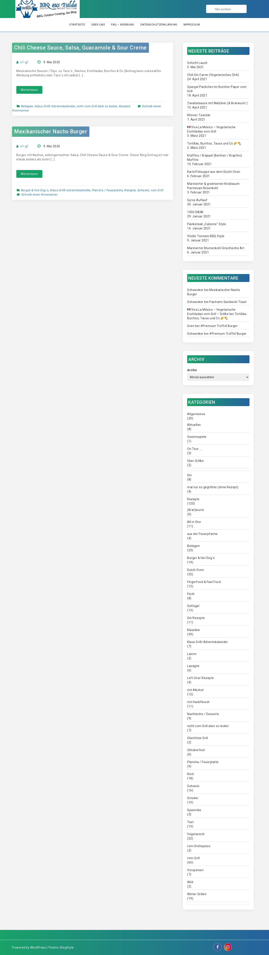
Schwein (143, 190)
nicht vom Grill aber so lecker (96, 106)
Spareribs (194, 810)
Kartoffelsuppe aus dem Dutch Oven (213, 171)
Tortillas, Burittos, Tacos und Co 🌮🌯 (214, 143)
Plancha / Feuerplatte (107, 190)
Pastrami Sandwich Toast (228, 302)
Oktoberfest (196, 750)
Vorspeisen (195, 870)
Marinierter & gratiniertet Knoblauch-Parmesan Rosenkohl (214, 186)
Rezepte (124, 106)
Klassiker (193, 630)
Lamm (191, 654)
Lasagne (193, 666)
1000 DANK (195, 212)
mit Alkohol (195, 690)
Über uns (98, 24)
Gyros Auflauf (197, 200)
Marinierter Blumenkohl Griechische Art (215, 248)
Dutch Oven (195, 570)
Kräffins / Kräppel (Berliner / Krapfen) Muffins (214, 157)
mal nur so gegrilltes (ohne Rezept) (212, 487)
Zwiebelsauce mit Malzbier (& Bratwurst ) (217, 103)
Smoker (193, 798)
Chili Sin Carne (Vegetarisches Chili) (213, 75)
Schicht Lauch (197, 63)
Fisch (191, 594)
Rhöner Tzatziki (198, 115)
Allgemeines (196, 414)
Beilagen (27, 106)
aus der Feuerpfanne (202, 534)
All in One (194, 522)
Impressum (191, 24)
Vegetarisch (196, 834)
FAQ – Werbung (122, 24)
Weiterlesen (29, 90)
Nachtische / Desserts (203, 714)
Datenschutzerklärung (158, 24)
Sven (190, 326)
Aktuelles (194, 424)
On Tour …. (194, 448)
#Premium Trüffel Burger (219, 326)
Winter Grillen (196, 894)
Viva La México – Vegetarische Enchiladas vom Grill (211, 129)
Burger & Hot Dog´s (34, 190)
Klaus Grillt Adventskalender (55, 106)
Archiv (192, 370)
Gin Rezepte (196, 618)
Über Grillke (195, 460)
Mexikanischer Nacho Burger (50, 131)
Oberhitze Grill (197, 738)
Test (190, 822)
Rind (190, 774)
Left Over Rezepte (200, 678)
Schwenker (195, 290)
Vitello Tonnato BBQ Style (206, 236)
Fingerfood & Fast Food (204, 582)
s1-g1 (24, 62)
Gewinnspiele (196, 436)
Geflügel (193, 606)
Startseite (77, 24)
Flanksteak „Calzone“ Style (206, 224)
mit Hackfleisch (198, 702)
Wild (190, 882)
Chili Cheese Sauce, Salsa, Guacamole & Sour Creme (80, 48)
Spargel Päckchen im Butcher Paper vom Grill (217, 89)
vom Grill (156, 190)
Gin (189, 475)
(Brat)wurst (195, 510)
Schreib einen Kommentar (39, 194)
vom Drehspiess (198, 846)
